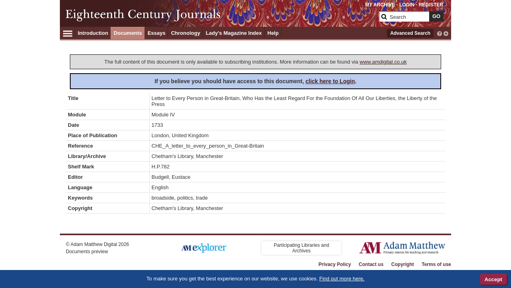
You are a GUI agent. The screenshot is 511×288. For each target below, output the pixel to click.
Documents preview (87, 251)
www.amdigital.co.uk (383, 62)
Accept (493, 279)
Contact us (371, 264)
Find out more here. (341, 279)
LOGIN (406, 5)
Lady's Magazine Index (233, 33)
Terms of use (436, 264)
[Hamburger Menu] (67, 32)
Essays (157, 33)
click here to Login (330, 81)
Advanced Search (410, 33)
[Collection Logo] (221, 15)
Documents (128, 33)
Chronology (185, 33)
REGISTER (431, 5)
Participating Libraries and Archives (301, 248)
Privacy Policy (335, 264)
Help (273, 33)
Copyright (402, 264)
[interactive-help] (439, 32)
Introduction (93, 33)
